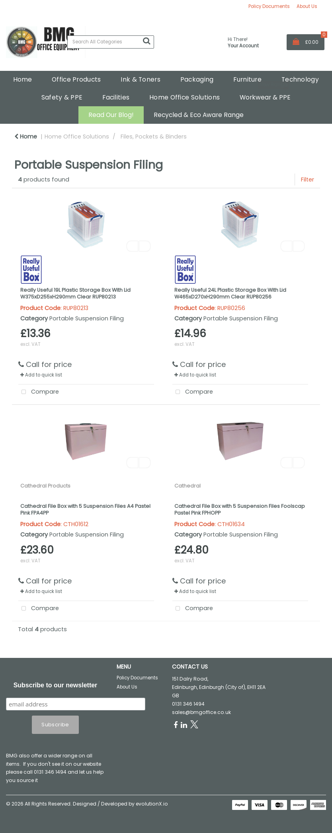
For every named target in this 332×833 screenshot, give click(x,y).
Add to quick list (41, 375)
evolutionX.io (152, 803)
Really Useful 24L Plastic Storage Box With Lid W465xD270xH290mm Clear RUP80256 (230, 293)
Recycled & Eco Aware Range (199, 115)
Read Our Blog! (111, 115)
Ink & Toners (140, 79)
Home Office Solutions (184, 97)
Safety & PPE (61, 97)
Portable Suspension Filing (86, 318)
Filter (307, 179)
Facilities (115, 97)
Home (22, 79)
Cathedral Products (45, 485)
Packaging (197, 79)
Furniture (247, 79)
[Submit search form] (146, 41)
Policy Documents (269, 6)
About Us (307, 6)
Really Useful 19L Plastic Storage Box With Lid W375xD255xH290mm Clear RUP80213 (75, 293)
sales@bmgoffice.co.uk (201, 712)
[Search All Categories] (110, 42)
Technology (300, 79)
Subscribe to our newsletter (56, 685)
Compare (38, 392)
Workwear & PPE (265, 97)
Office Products (76, 79)
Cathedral (187, 485)
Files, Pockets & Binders (154, 136)
